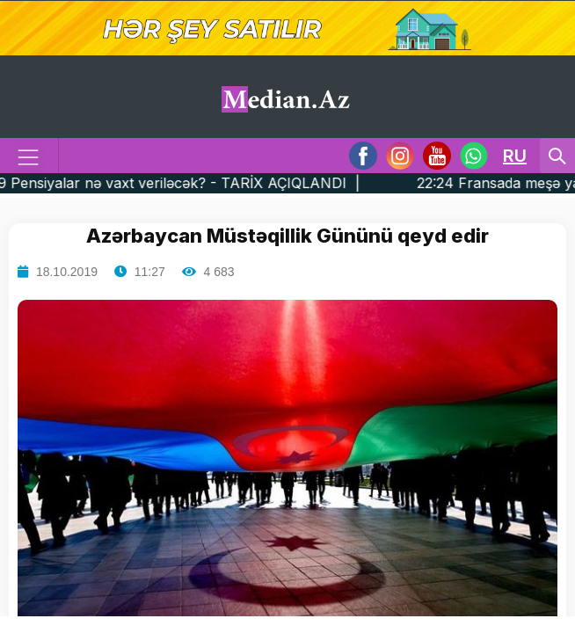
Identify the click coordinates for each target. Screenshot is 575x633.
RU (515, 155)
